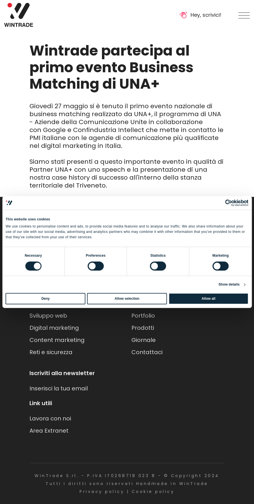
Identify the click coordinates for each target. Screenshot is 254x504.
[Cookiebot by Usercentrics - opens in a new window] (223, 202)
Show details (229, 284)
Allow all (208, 299)
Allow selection (127, 299)
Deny (45, 299)
